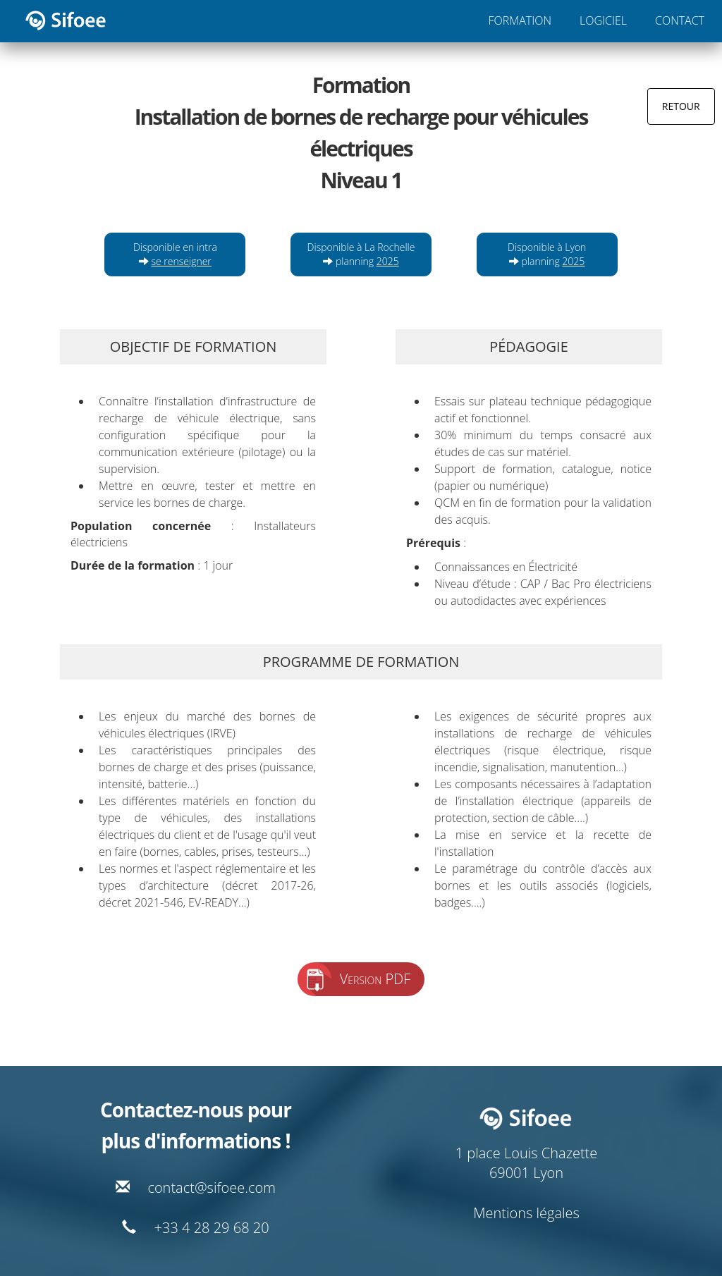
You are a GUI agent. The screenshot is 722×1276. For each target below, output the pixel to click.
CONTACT (679, 20)
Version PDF (375, 978)
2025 (388, 261)
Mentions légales (526, 1212)
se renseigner (182, 261)
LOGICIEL (603, 20)
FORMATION (520, 20)
